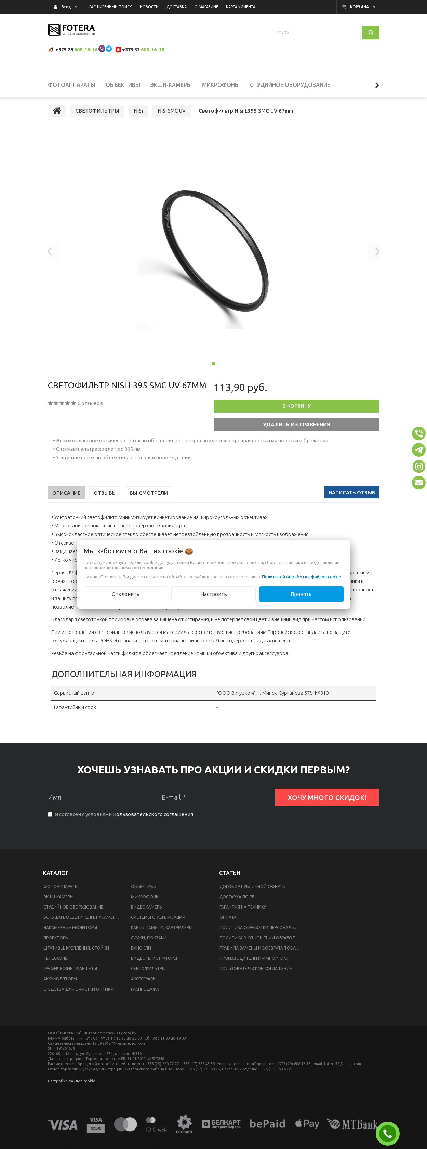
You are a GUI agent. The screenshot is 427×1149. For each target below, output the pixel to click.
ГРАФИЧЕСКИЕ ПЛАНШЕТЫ (70, 976)
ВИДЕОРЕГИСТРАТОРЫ (154, 966)
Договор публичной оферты (252, 894)
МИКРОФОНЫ (145, 904)
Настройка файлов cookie (71, 1089)
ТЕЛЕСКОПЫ (55, 966)
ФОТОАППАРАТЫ (60, 894)
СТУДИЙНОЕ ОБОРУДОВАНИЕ (73, 915)
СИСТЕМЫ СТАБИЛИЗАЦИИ (158, 925)
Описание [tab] (66, 501)
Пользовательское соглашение (255, 976)
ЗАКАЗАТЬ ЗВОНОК (390, 1133)
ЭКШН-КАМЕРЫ (58, 904)
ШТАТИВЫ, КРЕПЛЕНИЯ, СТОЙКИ (76, 956)
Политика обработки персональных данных (261, 935)
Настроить (213, 594)
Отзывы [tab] (105, 501)
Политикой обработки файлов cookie (301, 576)
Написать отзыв (352, 501)
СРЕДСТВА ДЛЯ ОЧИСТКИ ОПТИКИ (78, 997)
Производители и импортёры (253, 966)
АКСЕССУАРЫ (143, 986)
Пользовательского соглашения (153, 822)
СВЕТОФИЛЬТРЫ (148, 976)
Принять (301, 594)
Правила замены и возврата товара (260, 956)
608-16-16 (85, 49)
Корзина (359, 7)
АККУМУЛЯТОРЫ (60, 986)
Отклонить (125, 594)
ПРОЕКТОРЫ (56, 945)
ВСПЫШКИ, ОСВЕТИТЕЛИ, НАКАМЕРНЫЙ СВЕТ (83, 925)
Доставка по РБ (236, 904)
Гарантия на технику (242, 915)
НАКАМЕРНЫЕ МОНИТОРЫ (70, 935)
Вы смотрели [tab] (149, 501)
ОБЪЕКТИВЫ (144, 894)
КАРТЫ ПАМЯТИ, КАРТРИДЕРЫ (161, 935)
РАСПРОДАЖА (145, 997)
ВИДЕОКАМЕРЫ (147, 915)
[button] (419, 433)
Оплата (227, 925)
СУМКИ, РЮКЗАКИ (148, 945)
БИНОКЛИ (141, 956)
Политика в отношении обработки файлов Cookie (261, 945)
